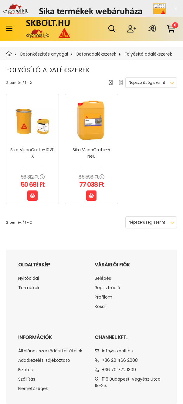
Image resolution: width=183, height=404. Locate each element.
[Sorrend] (151, 82)
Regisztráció (107, 287)
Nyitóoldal (28, 278)
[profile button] (152, 28)
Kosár (100, 306)
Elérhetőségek (33, 388)
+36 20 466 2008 (120, 360)
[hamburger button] (9, 28)
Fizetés (25, 369)
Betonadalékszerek (96, 54)
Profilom (103, 297)
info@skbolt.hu (117, 351)
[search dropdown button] (112, 29)
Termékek (28, 287)
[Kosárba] (32, 195)
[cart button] (171, 29)
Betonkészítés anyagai (44, 54)
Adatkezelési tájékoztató (44, 360)
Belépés (103, 278)
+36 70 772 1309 (119, 370)
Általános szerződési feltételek (50, 351)
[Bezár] (175, 8)
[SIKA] (9, 54)
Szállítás (26, 379)
